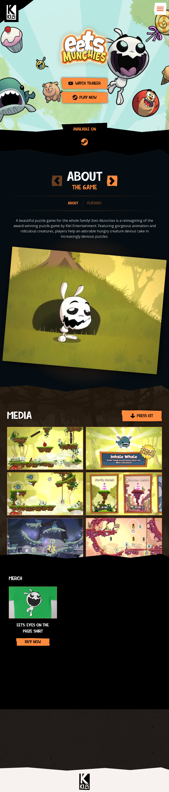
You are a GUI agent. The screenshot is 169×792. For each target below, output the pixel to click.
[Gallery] (84, 614)
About (73, 203)
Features (94, 203)
